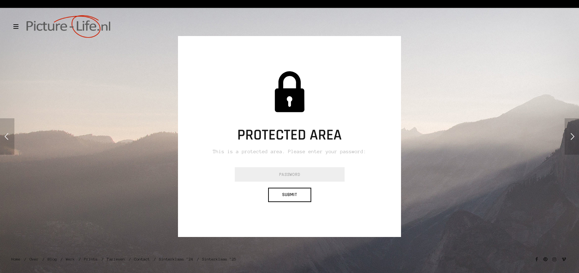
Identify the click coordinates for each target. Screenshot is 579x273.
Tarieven (116, 259)
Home (15, 259)
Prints (91, 259)
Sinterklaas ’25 (219, 259)
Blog (52, 259)
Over (34, 259)
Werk (70, 259)
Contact (142, 259)
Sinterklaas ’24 (176, 259)
